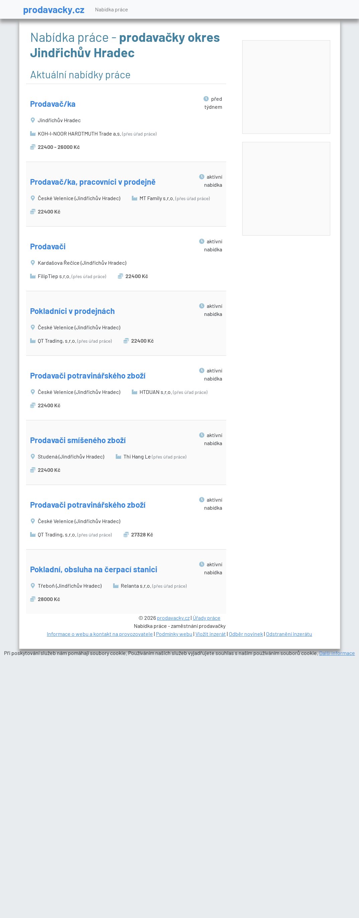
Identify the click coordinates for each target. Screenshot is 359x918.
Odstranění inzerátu (289, 634)
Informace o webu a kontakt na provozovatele (100, 634)
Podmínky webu (174, 634)
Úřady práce (206, 617)
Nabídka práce (111, 9)
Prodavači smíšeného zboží (78, 440)
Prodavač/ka (53, 103)
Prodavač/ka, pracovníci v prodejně (93, 181)
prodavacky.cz (53, 9)
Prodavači (48, 246)
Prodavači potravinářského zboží (88, 375)
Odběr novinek (246, 634)
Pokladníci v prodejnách (72, 311)
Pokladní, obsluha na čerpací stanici (93, 569)
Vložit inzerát (210, 634)
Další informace (337, 653)
